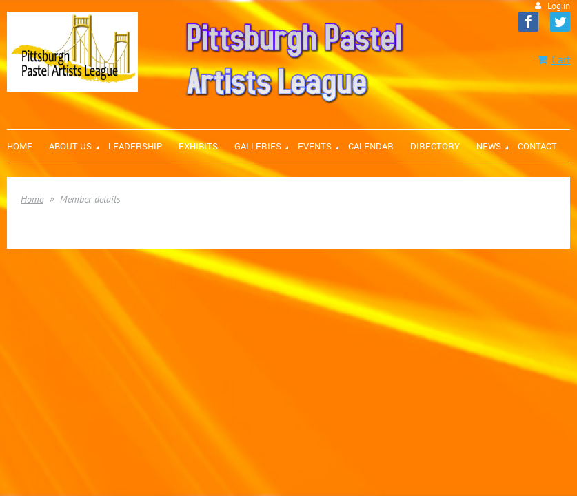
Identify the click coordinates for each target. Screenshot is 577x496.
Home (32, 199)
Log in (558, 6)
